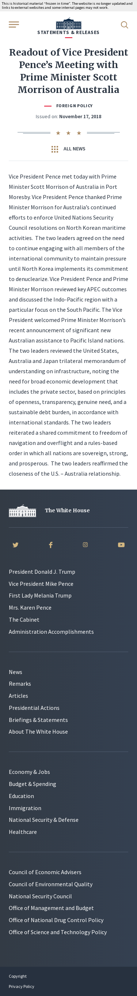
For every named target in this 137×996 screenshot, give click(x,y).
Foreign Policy (74, 105)
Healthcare (23, 831)
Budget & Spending (32, 783)
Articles (18, 695)
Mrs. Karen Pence (30, 607)
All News (68, 149)
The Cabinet (24, 619)
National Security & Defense (44, 819)
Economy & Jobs (29, 771)
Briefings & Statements (38, 719)
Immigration (25, 808)
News (15, 671)
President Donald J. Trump (42, 571)
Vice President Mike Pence (41, 583)
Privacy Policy (21, 986)
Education (21, 796)
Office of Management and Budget (51, 907)
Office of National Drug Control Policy (56, 920)
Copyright (18, 976)
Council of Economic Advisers (45, 872)
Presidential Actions (34, 707)
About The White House (38, 731)
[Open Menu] (13, 24)
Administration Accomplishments (51, 631)
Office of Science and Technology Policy (58, 932)
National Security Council (40, 896)
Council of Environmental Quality (50, 884)
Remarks (20, 683)
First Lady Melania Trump (40, 595)
